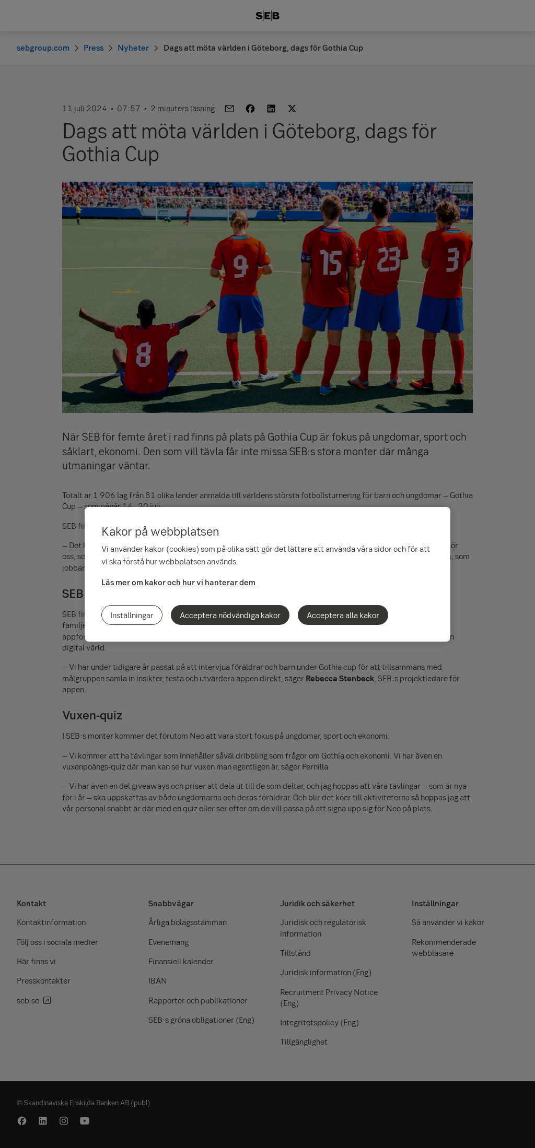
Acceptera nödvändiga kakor (230, 615)
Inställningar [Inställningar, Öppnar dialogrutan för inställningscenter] (132, 615)
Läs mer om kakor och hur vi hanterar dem (178, 582)
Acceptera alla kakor (343, 615)
